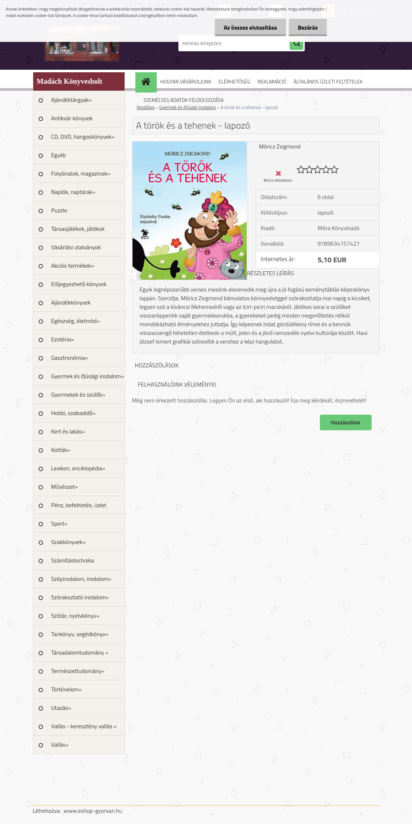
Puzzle (59, 210)
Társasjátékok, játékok (78, 228)
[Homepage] (148, 81)
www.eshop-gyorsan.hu (93, 810)
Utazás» (61, 707)
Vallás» (60, 744)
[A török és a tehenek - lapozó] (190, 144)
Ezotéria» (62, 339)
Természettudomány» (78, 670)
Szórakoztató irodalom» (80, 597)
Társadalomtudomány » (80, 652)
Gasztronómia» (69, 357)
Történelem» (66, 689)
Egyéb (58, 155)
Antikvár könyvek (72, 118)
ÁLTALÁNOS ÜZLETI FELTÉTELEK (328, 81)
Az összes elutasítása (250, 27)
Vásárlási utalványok (76, 247)
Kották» (60, 449)
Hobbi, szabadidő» (73, 413)
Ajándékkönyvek (71, 302)
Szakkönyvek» (68, 542)
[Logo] (82, 43)
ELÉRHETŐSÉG (234, 81)
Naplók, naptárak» (73, 191)
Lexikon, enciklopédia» (78, 468)
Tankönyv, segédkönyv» (80, 634)
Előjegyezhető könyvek (79, 284)
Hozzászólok (345, 422)
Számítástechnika (72, 560)
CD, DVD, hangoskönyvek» (83, 136)
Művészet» (64, 486)
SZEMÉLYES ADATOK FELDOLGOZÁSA (184, 100)
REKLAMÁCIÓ (271, 81)
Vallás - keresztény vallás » (84, 726)
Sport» (59, 523)
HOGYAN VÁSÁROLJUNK (186, 81)
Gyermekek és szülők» (78, 394)
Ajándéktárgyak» (71, 99)
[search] (296, 43)
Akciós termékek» (72, 265)
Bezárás (308, 27)
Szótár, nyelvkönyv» (75, 615)
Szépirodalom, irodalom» (81, 578)
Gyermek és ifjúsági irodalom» (87, 376)
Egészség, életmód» (75, 320)
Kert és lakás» (68, 431)
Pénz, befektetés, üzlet (79, 505)
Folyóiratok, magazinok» (80, 173)
